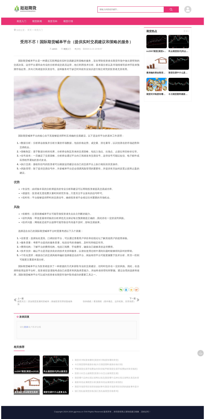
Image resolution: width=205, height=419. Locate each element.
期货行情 (68, 21)
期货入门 (21, 21)
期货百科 (52, 21)
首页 (29, 30)
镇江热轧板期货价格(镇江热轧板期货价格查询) (97, 391)
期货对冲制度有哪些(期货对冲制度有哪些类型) (97, 360)
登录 (26, 327)
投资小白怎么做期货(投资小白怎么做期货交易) (97, 373)
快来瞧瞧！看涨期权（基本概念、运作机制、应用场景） (109, 301)
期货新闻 (37, 21)
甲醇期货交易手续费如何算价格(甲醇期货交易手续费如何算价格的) (106, 369)
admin (53, 49)
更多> (186, 31)
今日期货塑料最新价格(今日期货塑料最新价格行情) (99, 364)
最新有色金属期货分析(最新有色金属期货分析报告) (99, 382)
